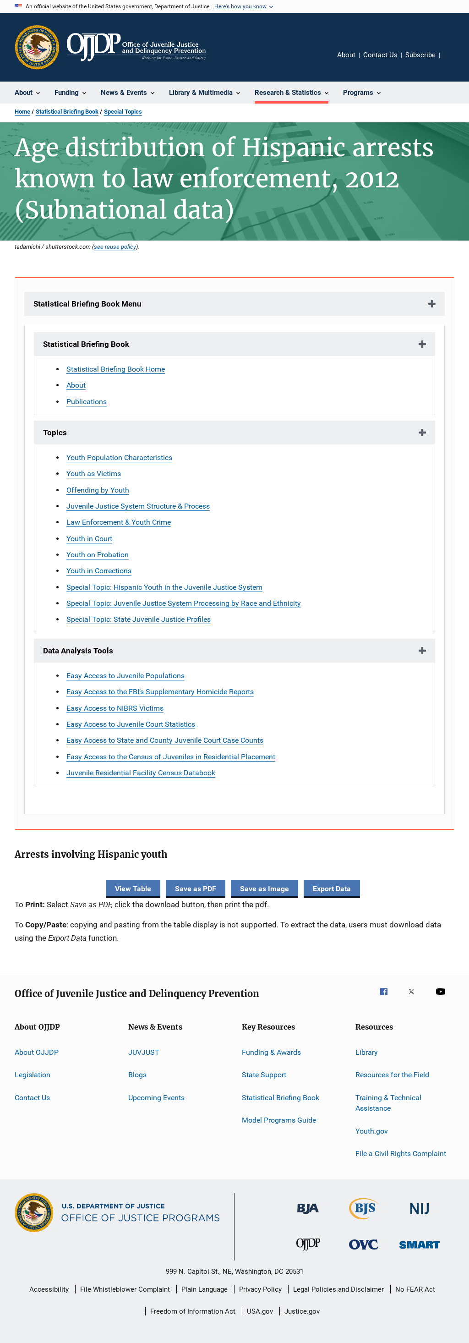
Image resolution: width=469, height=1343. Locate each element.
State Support (264, 1074)
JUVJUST (143, 1052)
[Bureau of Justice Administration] (308, 1215)
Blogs (137, 1074)
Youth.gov (371, 1130)
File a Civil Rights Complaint (400, 1153)
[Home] (136, 47)
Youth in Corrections (98, 570)
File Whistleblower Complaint (125, 1289)
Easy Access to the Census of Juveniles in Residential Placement (170, 756)
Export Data (332, 888)
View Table (133, 888)
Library (366, 1052)
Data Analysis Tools (78, 650)
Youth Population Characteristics (119, 457)
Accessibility (49, 1289)
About (346, 55)
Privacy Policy (260, 1289)
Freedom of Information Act (192, 1311)
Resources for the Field (392, 1074)
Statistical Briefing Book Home (115, 369)
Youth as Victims (93, 473)
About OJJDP (37, 1052)
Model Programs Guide (279, 1120)
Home (22, 111)
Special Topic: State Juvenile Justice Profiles (138, 619)
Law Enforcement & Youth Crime (118, 522)
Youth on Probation (97, 554)
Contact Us (380, 55)
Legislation (32, 1074)
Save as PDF (195, 888)
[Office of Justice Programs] (37, 47)
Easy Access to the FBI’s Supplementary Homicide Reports (160, 691)
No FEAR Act (415, 1289)
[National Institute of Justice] (419, 1216)
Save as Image (264, 888)
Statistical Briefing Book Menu (87, 303)
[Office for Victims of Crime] (363, 1251)
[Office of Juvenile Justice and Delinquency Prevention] (308, 1252)
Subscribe (420, 55)
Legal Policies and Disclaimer (338, 1289)
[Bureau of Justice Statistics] (364, 1221)
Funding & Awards (271, 1052)
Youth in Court (89, 538)
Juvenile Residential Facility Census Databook (140, 772)
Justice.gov (302, 1311)
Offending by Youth (97, 490)
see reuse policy (115, 246)
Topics (55, 432)
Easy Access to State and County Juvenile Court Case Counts (164, 740)
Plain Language (204, 1289)
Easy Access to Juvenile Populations (125, 675)
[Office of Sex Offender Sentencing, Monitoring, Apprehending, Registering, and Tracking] (419, 1250)
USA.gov (260, 1311)
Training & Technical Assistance (388, 1103)
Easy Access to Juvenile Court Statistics (130, 724)
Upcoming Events (156, 1097)
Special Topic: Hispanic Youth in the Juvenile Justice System (164, 587)
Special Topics (123, 111)
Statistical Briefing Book (67, 111)
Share (454, 61)
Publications (86, 401)
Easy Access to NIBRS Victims (115, 708)
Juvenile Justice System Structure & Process (138, 506)
